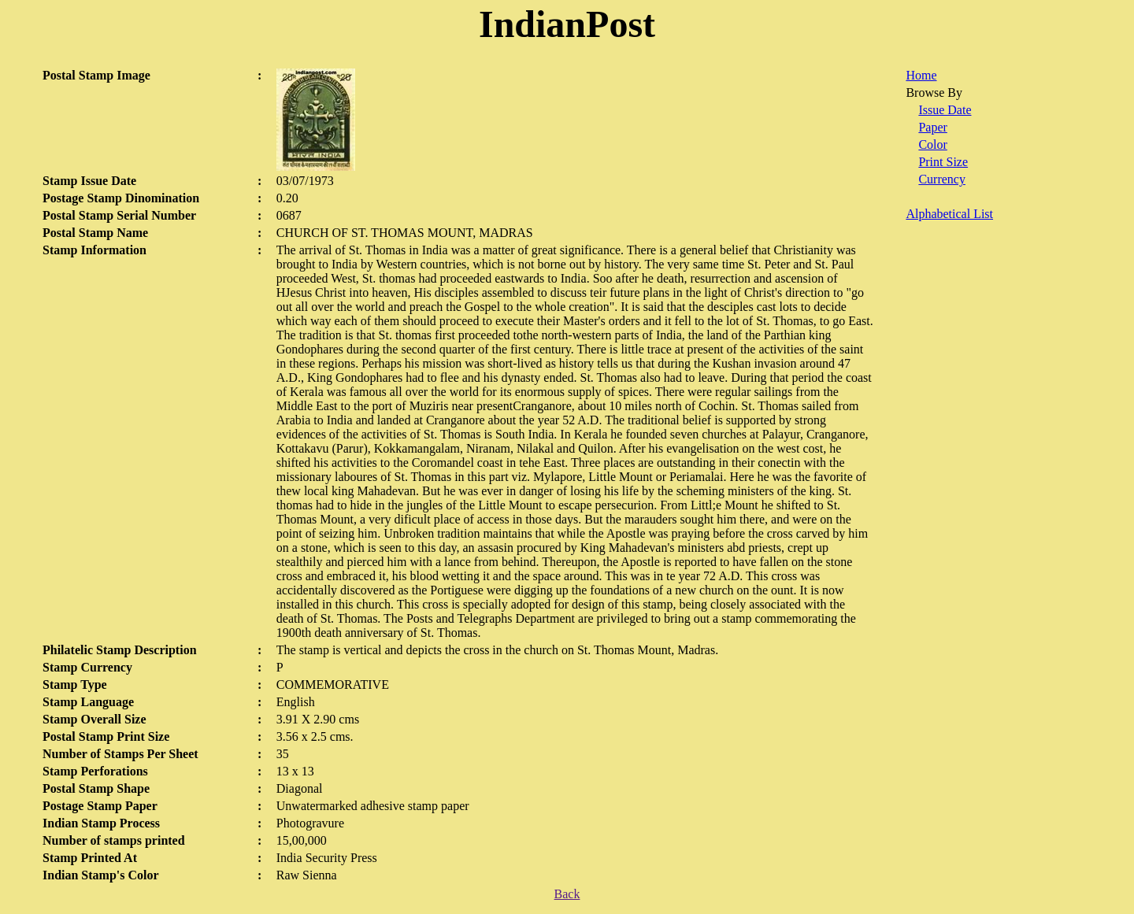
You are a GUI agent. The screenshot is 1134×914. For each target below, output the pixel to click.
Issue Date (944, 110)
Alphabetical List (949, 213)
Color (932, 144)
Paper (932, 127)
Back (567, 894)
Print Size (943, 161)
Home (921, 75)
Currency (941, 179)
